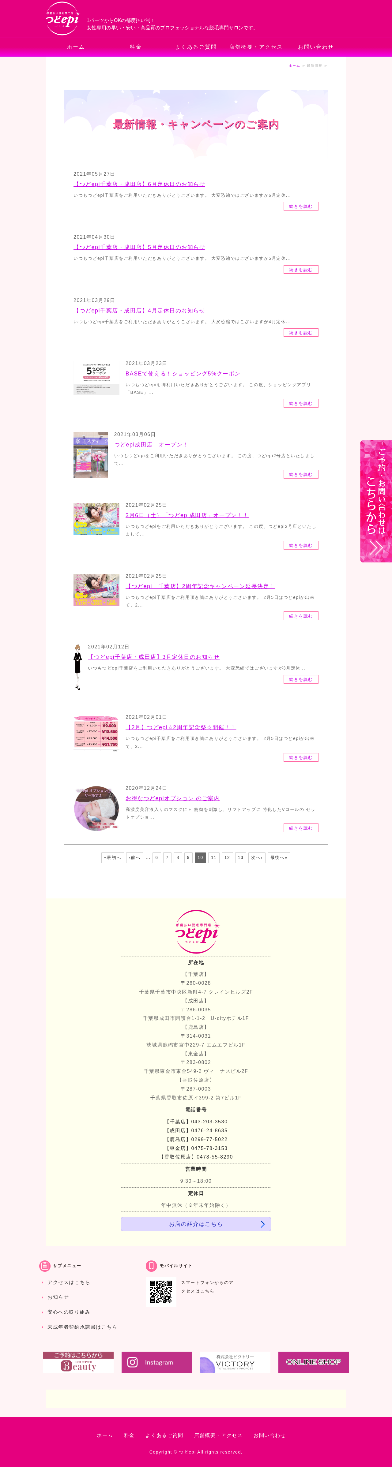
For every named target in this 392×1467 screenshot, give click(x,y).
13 (241, 857)
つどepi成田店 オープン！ (151, 445)
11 (214, 857)
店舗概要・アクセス (256, 47)
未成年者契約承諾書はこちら (82, 1327)
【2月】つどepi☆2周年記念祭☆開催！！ (181, 727)
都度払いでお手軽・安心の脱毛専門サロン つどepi (63, 19)
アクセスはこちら (69, 1282)
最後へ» (279, 857)
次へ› (256, 857)
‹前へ (134, 857)
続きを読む (301, 206)
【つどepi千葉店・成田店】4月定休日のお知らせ (139, 311)
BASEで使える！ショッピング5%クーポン (183, 374)
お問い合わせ (316, 47)
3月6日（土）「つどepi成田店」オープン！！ (187, 515)
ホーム (76, 47)
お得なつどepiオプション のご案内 (173, 798)
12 (227, 857)
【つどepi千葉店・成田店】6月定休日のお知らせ (139, 184)
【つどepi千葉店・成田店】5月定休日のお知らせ (139, 247)
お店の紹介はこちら (196, 1224)
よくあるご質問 (196, 47)
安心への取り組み (69, 1312)
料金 (136, 47)
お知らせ (58, 1297)
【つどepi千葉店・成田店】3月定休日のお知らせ (154, 657)
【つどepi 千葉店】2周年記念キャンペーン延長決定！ (200, 586)
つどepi (187, 1452)
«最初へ (112, 857)
